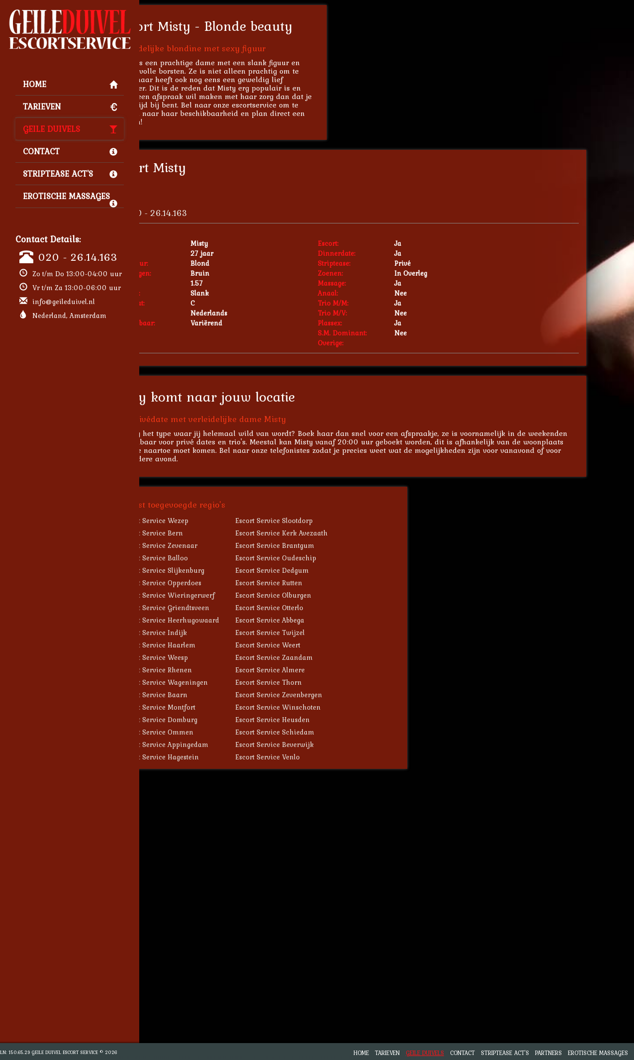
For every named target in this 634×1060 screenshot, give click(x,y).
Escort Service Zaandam (326, 657)
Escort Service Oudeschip (328, 558)
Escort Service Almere (323, 670)
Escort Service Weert (320, 645)
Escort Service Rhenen (209, 670)
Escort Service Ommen (210, 732)
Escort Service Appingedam (217, 744)
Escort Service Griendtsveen (218, 608)
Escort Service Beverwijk (327, 744)
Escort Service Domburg (212, 720)
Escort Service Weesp (207, 657)
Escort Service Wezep (207, 521)
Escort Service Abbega (322, 620)
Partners (548, 1053)
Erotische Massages (70, 198)
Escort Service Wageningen (217, 682)
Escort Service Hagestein (213, 757)
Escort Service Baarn (207, 695)
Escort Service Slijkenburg (215, 570)
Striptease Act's (70, 174)
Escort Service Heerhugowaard (223, 620)
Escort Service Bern (205, 533)
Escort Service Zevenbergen (331, 695)
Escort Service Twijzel (323, 632)
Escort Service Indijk (207, 632)
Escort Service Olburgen (326, 595)
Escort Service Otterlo (322, 608)
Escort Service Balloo (207, 558)
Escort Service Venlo (320, 757)
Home (70, 84)
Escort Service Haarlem (211, 645)
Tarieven (70, 106)
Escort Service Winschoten (330, 707)
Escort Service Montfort (211, 707)
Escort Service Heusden (325, 720)
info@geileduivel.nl (63, 302)
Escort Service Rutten (321, 583)
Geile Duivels (70, 129)
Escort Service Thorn (321, 682)
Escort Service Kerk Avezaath (334, 533)
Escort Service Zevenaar (212, 545)
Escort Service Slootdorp (326, 521)
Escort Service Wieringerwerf (221, 595)
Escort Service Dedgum (325, 570)
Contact (70, 151)
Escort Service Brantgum (327, 545)
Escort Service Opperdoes (214, 583)
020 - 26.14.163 (77, 257)
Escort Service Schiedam (327, 732)
